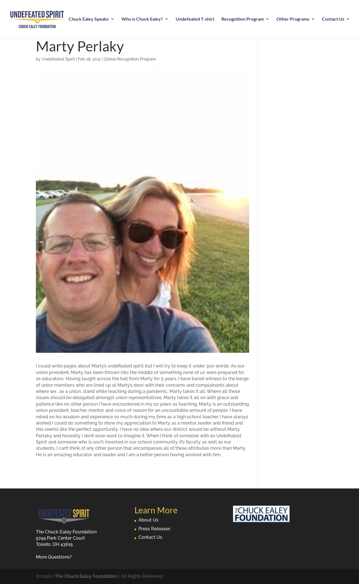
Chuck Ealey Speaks (89, 19)
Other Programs (293, 19)
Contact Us (333, 19)
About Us (148, 520)
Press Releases (154, 528)
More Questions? (54, 557)
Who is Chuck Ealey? (142, 19)
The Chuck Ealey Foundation (86, 576)
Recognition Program (242, 19)
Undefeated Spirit (58, 59)
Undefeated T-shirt (195, 19)
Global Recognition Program (130, 59)
